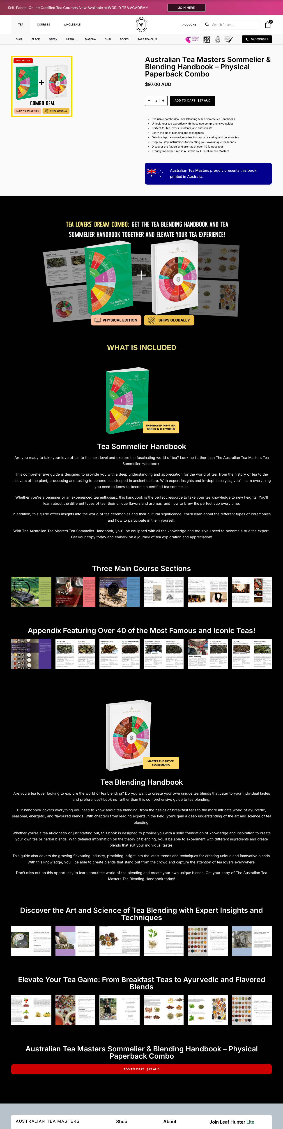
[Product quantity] (156, 101)
